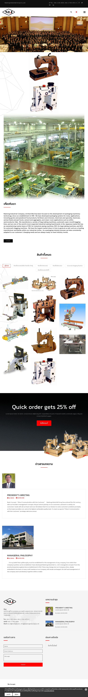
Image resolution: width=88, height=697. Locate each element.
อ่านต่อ (8, 241)
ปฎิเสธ (16, 694)
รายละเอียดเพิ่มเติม (49, 691)
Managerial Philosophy (20, 555)
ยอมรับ (8, 694)
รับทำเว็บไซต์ (52, 645)
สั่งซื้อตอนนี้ (44, 423)
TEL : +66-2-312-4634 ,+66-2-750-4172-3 (63, 3)
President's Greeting (18, 495)
